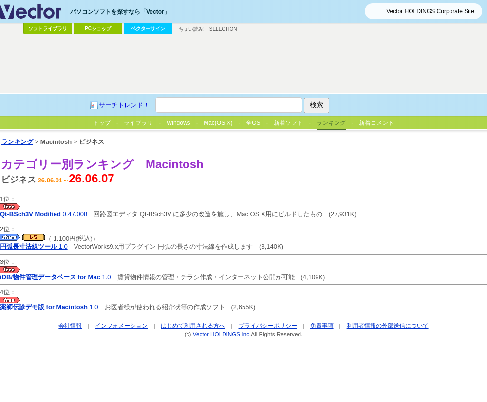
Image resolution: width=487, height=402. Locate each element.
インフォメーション (121, 325)
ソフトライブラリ (47, 28)
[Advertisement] (157, 133)
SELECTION (223, 29)
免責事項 (322, 325)
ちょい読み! (192, 29)
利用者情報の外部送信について (388, 325)
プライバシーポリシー (268, 325)
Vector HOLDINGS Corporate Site (430, 11)
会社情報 (70, 325)
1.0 (34, 246)
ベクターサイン (148, 28)
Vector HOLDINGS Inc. (222, 334)
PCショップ (98, 28)
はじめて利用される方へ (193, 325)
